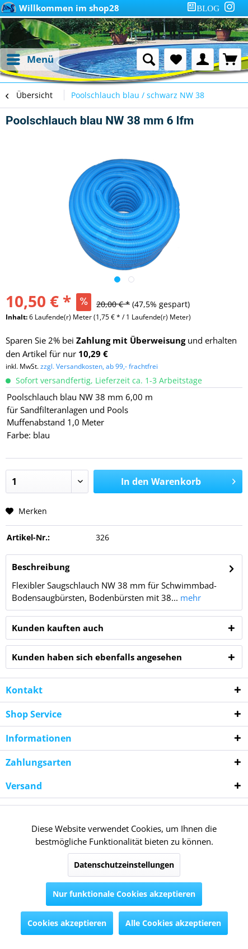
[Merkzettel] (175, 59)
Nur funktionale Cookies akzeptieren (124, 893)
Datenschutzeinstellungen (124, 864)
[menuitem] (205, 8)
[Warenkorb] (230, 59)
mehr (189, 597)
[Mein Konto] (202, 59)
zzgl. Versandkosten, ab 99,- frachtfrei (99, 366)
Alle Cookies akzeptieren (173, 923)
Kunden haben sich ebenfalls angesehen (97, 657)
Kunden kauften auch (58, 627)
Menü (30, 58)
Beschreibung (40, 566)
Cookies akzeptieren (66, 923)
